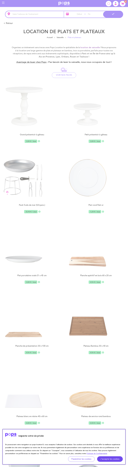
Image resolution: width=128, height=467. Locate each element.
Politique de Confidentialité (97, 453)
